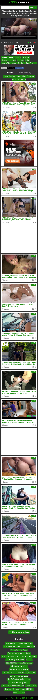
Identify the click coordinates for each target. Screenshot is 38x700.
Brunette (20, 60)
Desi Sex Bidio (10, 643)
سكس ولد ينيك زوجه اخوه (19, 676)
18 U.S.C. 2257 (27, 698)
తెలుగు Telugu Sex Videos (15, 660)
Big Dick (21, 63)
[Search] (15, 7)
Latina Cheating (9, 76)
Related (10, 72)
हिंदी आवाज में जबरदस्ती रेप (19, 666)
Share (4, 68)
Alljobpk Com (30, 673)
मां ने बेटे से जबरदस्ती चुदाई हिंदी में (19, 682)
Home (7, 698)
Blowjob (18, 57)
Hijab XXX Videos (25, 663)
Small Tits (29, 63)
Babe (27, 60)
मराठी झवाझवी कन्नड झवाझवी (11, 656)
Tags (12, 698)
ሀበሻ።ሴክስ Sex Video (29, 656)
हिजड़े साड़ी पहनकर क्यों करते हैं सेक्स (19, 653)
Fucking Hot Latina (19, 79)
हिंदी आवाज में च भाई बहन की (19, 669)
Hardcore (12, 60)
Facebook (19, 68)
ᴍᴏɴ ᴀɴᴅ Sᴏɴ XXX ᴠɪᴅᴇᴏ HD (13, 673)
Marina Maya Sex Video (25, 76)
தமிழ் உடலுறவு (19, 692)
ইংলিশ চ (29, 660)
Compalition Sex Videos (19, 650)
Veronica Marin (7, 57)
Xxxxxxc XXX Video (12, 689)
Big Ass (4, 60)
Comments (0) (24, 72)
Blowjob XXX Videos (25, 643)
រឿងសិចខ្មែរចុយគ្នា (11, 663)
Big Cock (26, 57)
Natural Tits (6, 63)
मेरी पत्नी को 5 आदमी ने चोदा (12, 646)
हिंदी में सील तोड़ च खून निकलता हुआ (19, 679)
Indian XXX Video (27, 689)
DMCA (18, 698)
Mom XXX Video (29, 646)
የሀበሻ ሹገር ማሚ (30, 686)
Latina (14, 63)
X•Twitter (11, 68)
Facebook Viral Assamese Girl (13, 686)
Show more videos (19, 632)
